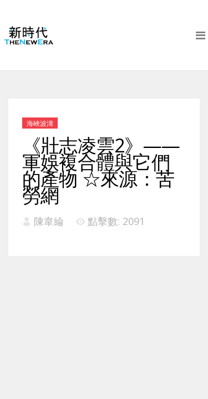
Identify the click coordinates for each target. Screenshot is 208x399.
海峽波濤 (40, 123)
